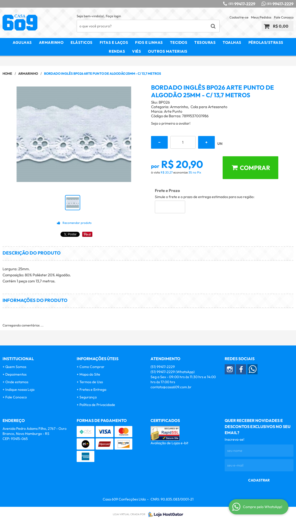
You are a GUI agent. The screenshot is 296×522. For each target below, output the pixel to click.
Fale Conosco (283, 17)
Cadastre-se (238, 17)
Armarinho (51, 42)
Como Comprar (91, 366)
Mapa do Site (89, 374)
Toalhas (232, 42)
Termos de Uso (91, 382)
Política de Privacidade (97, 404)
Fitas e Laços (114, 42)
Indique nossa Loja (19, 389)
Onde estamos (16, 382)
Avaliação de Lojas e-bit (169, 443)
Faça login (113, 16)
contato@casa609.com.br (171, 387)
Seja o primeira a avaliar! (171, 123)
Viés (136, 51)
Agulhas (22, 42)
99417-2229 (241, 3)
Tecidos (178, 42)
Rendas (117, 51)
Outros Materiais (167, 51)
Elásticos (82, 42)
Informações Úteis (97, 358)
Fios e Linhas (149, 42)
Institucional (18, 358)
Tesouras (205, 42)
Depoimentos (16, 374)
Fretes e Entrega (92, 389)
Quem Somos (15, 366)
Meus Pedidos (261, 17)
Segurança (88, 397)
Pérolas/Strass (265, 42)
